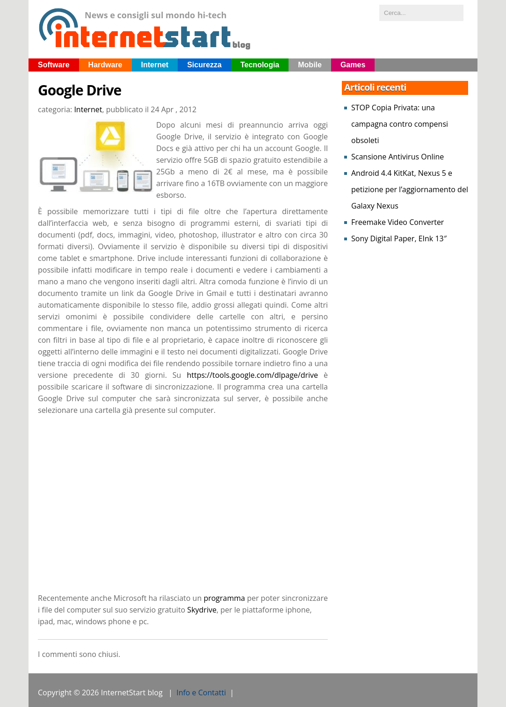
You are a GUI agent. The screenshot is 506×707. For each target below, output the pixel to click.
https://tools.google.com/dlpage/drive (252, 375)
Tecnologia (259, 65)
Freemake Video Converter (397, 222)
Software (54, 65)
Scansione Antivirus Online (397, 157)
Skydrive (202, 610)
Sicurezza (204, 65)
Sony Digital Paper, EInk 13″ (399, 238)
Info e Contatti (201, 692)
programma (224, 598)
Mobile (310, 65)
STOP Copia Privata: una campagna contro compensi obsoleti (399, 123)
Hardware (105, 65)
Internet (155, 65)
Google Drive (79, 90)
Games (352, 65)
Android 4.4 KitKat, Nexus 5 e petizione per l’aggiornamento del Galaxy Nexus (409, 189)
